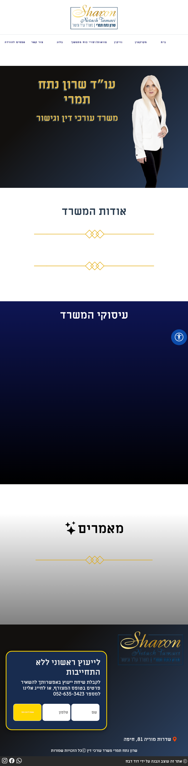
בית (163, 42)
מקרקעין (141, 42)
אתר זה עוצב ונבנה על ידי (154, 761)
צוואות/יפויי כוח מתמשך (89, 42)
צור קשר (37, 42)
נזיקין (118, 42)
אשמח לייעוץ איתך (27, 712)
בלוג (60, 42)
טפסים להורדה (15, 42)
